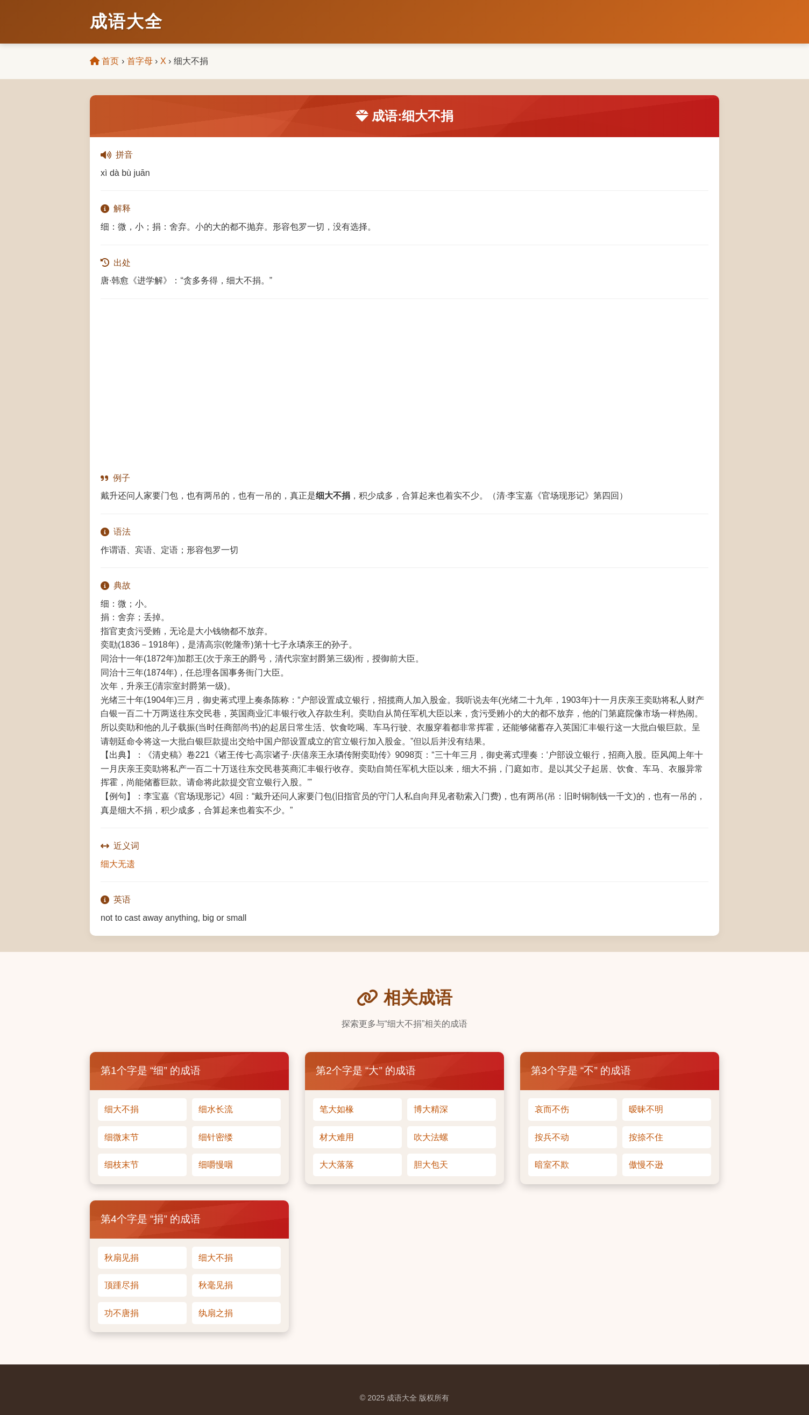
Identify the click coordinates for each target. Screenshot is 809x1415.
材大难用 (337, 1137)
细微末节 (121, 1137)
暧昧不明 (646, 1109)
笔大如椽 (337, 1109)
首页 (104, 61)
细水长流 (215, 1109)
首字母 (140, 61)
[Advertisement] (404, 385)
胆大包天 (431, 1164)
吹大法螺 (431, 1137)
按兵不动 (552, 1137)
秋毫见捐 (215, 1285)
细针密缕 (215, 1137)
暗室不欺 (552, 1164)
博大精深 (431, 1109)
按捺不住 (646, 1137)
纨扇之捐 (215, 1313)
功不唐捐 (121, 1313)
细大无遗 (118, 864)
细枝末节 (121, 1164)
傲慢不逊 (646, 1164)
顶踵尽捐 (121, 1285)
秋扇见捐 (121, 1257)
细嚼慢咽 (215, 1164)
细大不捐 (121, 1109)
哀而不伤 (552, 1109)
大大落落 (337, 1164)
